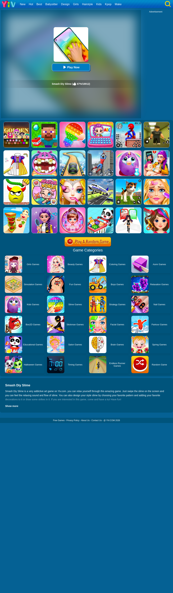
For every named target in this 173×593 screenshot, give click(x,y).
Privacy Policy (72, 420)
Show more (11, 406)
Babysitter (51, 4)
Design (65, 4)
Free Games (59, 420)
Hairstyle (87, 4)
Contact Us (97, 420)
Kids (99, 4)
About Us (85, 420)
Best (39, 4)
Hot (31, 4)
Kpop (108, 4)
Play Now (70, 67)
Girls (76, 4)
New (22, 4)
